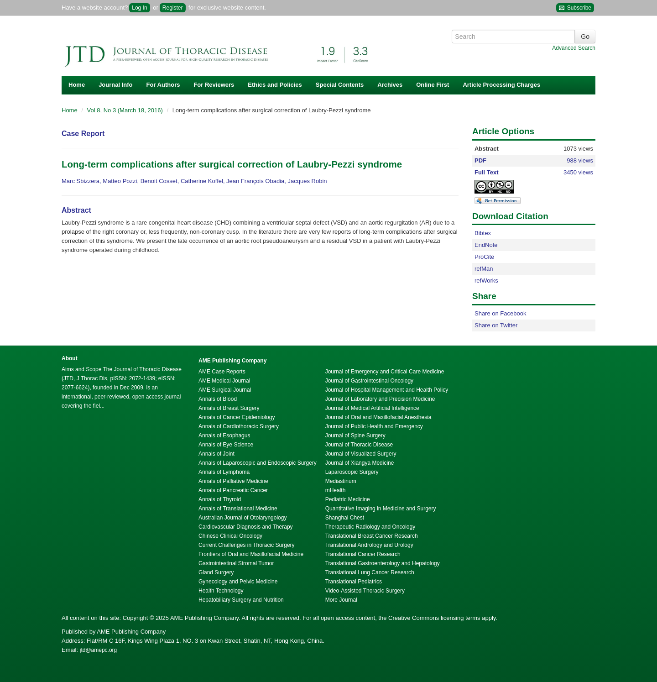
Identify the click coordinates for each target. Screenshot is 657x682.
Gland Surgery (216, 572)
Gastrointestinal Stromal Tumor (236, 563)
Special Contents (340, 84)
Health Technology (221, 591)
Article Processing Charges (501, 84)
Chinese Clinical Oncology (230, 536)
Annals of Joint (216, 454)
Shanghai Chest (344, 517)
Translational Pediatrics (353, 581)
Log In (139, 8)
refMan (483, 268)
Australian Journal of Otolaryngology (242, 517)
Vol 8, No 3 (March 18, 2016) (126, 110)
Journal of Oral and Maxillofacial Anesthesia (378, 417)
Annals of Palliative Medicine (233, 481)
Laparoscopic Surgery (352, 472)
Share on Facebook (500, 313)
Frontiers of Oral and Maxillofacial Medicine (250, 554)
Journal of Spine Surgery (355, 435)
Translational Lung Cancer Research (369, 572)
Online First (432, 84)
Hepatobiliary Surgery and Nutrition (241, 600)
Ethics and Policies (275, 84)
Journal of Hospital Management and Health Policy (386, 390)
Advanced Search (573, 48)
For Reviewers (213, 84)
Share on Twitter (495, 325)
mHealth (335, 490)
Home (76, 84)
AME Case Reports (221, 371)
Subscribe (575, 8)
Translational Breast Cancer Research (371, 536)
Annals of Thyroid (219, 499)
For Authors (163, 84)
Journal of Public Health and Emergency (374, 426)
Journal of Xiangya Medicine (359, 463)
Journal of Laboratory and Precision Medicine (380, 399)
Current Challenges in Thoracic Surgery (246, 545)
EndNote (486, 244)
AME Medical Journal (224, 381)
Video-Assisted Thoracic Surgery (365, 591)
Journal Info (115, 84)
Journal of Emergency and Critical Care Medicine (384, 371)
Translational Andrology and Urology (369, 545)
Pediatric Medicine (347, 499)
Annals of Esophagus (224, 435)
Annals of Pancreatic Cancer (233, 490)
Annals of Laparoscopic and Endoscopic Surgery (257, 463)
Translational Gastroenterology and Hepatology (382, 563)
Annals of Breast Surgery (228, 408)
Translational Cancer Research (363, 554)
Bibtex (482, 233)
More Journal (341, 600)
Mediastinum (340, 481)
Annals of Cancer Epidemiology (236, 417)
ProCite (484, 256)
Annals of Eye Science (225, 444)
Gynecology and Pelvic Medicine (237, 581)
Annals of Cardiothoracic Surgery (238, 426)
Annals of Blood (217, 399)
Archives (389, 84)
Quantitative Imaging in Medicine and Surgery (380, 508)
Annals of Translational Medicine (237, 508)
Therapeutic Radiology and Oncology (370, 527)
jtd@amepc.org (98, 650)
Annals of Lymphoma (224, 472)
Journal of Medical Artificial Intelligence (372, 408)
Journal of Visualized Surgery (360, 454)
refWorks (486, 280)
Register (172, 8)
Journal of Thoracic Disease (359, 444)
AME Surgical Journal (224, 390)
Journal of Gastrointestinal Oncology (369, 381)
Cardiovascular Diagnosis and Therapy (245, 527)
